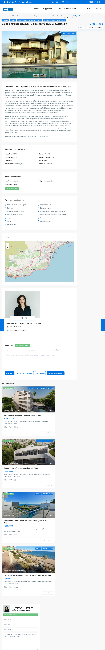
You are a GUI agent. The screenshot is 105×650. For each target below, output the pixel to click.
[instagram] (15, 2)
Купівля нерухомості (12, 621)
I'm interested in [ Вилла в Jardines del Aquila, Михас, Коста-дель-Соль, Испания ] (39, 341)
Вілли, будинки (17, 16)
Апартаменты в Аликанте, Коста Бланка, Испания (23, 395)
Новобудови (86, 179)
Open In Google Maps (11, 188)
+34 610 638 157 (91, 2)
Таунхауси (85, 188)
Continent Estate (70, 18)
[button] (5, 55)
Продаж (5, 20)
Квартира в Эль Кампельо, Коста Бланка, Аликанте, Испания (27, 555)
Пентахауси (60, 637)
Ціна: (83, 136)
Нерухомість (48, 9)
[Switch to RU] (57, 2)
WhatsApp (40, 353)
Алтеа (7, 442)
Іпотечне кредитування (13, 640)
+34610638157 (11, 604)
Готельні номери (61, 634)
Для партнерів (36, 625)
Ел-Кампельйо (10, 550)
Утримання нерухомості (13, 628)
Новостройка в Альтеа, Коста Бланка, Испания (22, 448)
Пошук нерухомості (11, 618)
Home (3, 16)
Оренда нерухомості (12, 625)
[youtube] (12, 2)
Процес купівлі (10, 634)
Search (91, 142)
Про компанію (35, 618)
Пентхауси (85, 183)
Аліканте (8, 390)
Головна (37, 9)
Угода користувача (37, 634)
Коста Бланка (15, 390)
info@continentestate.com (47, 299)
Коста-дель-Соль (48, 181)
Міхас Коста (13, 184)
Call (25, 353)
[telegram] (7, 2)
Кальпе (7, 495)
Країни (58, 9)
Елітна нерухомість (88, 160)
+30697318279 (87, 604)
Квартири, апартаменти (89, 170)
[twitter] (10, 2)
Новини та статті (69, 9)
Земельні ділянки (87, 165)
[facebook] (4, 2)
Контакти (34, 631)
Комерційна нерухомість (89, 174)
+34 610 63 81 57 (94, 9)
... (21, 403)
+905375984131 (62, 607)
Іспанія (9, 16)
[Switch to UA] (53, 2)
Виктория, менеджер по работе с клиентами (52, 292)
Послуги (33, 621)
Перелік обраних (25, 2)
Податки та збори (11, 631)
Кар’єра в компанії (37, 628)
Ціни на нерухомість (12, 637)
